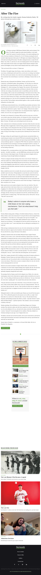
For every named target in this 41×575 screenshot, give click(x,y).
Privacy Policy (7, 568)
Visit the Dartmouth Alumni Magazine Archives (20, 571)
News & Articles (20, 551)
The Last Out (5, 508)
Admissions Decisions (23, 375)
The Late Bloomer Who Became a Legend (13, 477)
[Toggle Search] (37, 4)
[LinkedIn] (39, 45)
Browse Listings (17, 405)
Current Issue (20, 561)
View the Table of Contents (21, 365)
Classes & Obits (20, 554)
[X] (31, 45)
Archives (20, 558)
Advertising (3, 568)
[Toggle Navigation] (3, 3)
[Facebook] (27, 45)
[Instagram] (35, 45)
